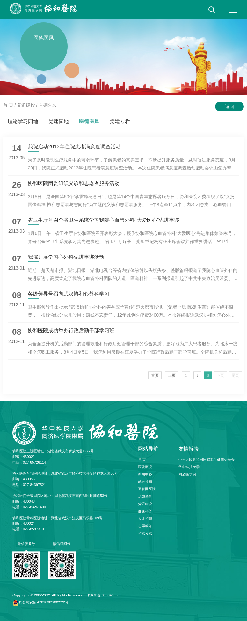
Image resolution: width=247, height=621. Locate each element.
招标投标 (145, 533)
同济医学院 (187, 474)
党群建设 (26, 105)
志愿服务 (145, 526)
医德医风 (47, 105)
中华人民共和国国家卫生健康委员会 (206, 459)
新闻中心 (145, 474)
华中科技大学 (189, 467)
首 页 (8, 105)
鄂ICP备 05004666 (103, 595)
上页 (172, 378)
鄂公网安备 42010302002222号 (44, 602)
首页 (155, 378)
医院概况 (145, 467)
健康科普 (145, 511)
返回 (229, 106)
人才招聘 (145, 518)
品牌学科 (145, 496)
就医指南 (145, 481)
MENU (232, 10)
